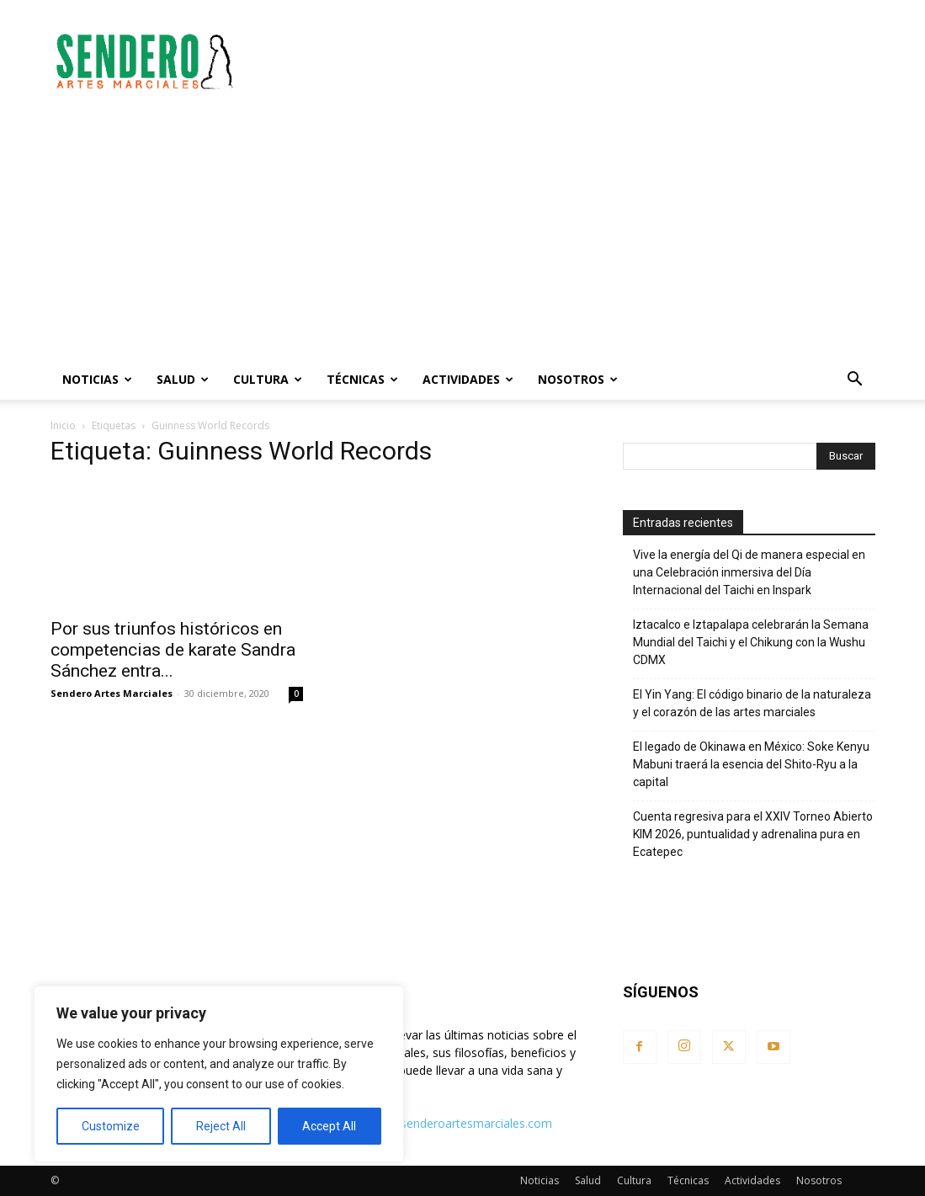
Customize (111, 1126)
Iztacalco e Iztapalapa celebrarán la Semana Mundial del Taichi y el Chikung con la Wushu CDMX (751, 642)
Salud (183, 379)
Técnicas (362, 379)
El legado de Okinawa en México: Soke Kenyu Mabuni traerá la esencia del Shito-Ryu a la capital (751, 764)
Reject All (221, 1126)
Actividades (468, 379)
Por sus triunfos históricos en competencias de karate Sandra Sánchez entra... (173, 650)
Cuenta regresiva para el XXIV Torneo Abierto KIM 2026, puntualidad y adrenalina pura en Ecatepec (753, 834)
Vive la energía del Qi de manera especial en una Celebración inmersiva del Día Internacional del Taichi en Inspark (749, 572)
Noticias (97, 379)
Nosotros (578, 379)
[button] (855, 381)
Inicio (63, 425)
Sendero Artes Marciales (112, 693)
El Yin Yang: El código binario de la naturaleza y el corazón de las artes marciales (752, 703)
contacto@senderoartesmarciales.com (446, 1123)
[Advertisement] (569, 61)
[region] (219, 1074)
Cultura (267, 379)
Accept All (329, 1126)
